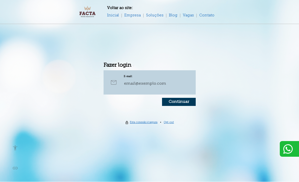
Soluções (155, 15)
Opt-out (169, 122)
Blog (173, 15)
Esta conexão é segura (143, 122)
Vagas (188, 15)
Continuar (179, 102)
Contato (206, 15)
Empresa (132, 15)
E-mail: (128, 76)
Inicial (113, 15)
